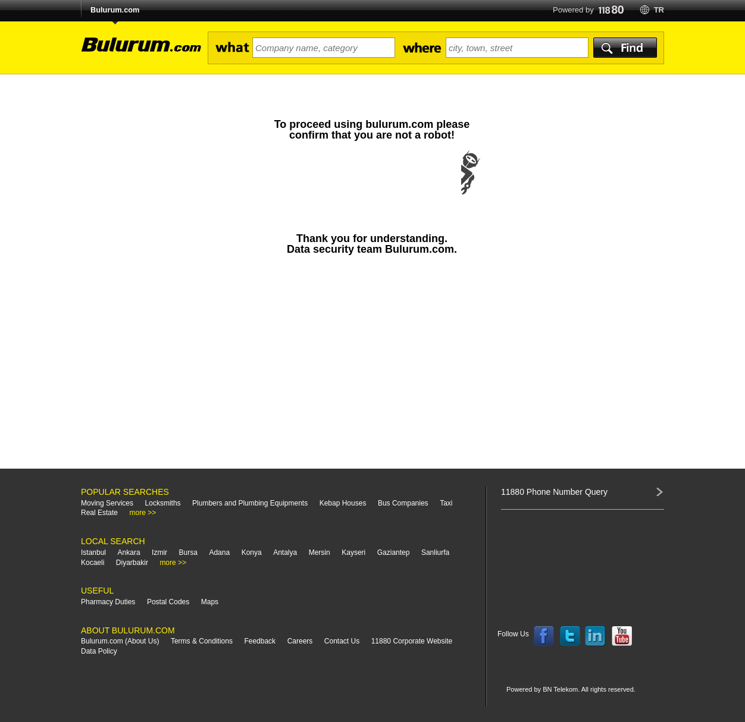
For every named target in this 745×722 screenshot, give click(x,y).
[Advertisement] (372, 367)
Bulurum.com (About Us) (120, 641)
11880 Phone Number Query (554, 492)
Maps (209, 602)
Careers (300, 641)
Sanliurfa (435, 552)
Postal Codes (168, 602)
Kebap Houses (343, 503)
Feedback (260, 641)
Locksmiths (163, 503)
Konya (252, 552)
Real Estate (99, 512)
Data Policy (99, 651)
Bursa (188, 552)
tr (659, 9)
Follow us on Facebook (544, 636)
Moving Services (107, 503)
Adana (219, 552)
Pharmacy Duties (108, 602)
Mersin (319, 552)
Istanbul (93, 552)
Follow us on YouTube (622, 636)
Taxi (446, 503)
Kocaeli (92, 562)
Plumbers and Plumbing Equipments (250, 503)
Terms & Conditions (202, 641)
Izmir (159, 552)
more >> (143, 512)
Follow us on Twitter (570, 636)
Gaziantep (393, 552)
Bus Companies (403, 503)
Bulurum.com (114, 9)
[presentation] (371, 184)
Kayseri (353, 552)
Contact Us (341, 641)
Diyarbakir (132, 562)
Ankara (129, 552)
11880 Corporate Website (412, 641)
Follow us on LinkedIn (595, 636)
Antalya (285, 552)
